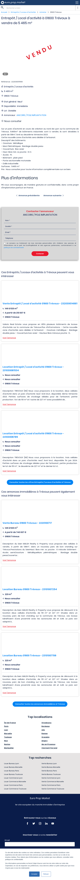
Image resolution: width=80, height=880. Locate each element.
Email (7, 840)
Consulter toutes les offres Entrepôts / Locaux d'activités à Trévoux (40, 482)
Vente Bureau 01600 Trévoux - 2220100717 (27, 523)
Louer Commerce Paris (13, 785)
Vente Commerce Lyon (51, 778)
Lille (43, 730)
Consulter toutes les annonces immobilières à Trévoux (40, 704)
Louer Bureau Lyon (11, 763)
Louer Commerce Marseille (15, 781)
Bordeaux (46, 726)
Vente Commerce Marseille (53, 781)
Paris (6, 726)
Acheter (42, 12)
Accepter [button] (34, 874)
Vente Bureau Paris (49, 771)
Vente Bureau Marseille (51, 767)
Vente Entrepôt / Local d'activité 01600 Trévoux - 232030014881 (40, 303)
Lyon (6, 730)
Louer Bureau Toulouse (13, 774)
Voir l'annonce (9, 337)
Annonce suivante (52, 195)
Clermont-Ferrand (49, 748)
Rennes (45, 733)
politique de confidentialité (14, 247)
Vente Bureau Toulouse (51, 774)
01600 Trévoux (56, 12)
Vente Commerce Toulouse (53, 789)
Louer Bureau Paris (11, 771)
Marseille (8, 733)
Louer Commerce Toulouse (15, 789)
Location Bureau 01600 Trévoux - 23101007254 (30, 589)
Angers (44, 741)
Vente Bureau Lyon (49, 763)
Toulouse (8, 737)
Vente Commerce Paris (51, 785)
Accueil (4, 12)
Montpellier (9, 748)
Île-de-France (10, 723)
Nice (6, 741)
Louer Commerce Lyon (13, 778)
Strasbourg (46, 723)
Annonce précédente (29, 195)
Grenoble (45, 737)
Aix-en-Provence (48, 744)
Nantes (7, 744)
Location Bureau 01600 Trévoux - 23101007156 (29, 655)
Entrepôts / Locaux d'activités (23, 12)
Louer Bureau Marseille (13, 767)
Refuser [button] (46, 874)
